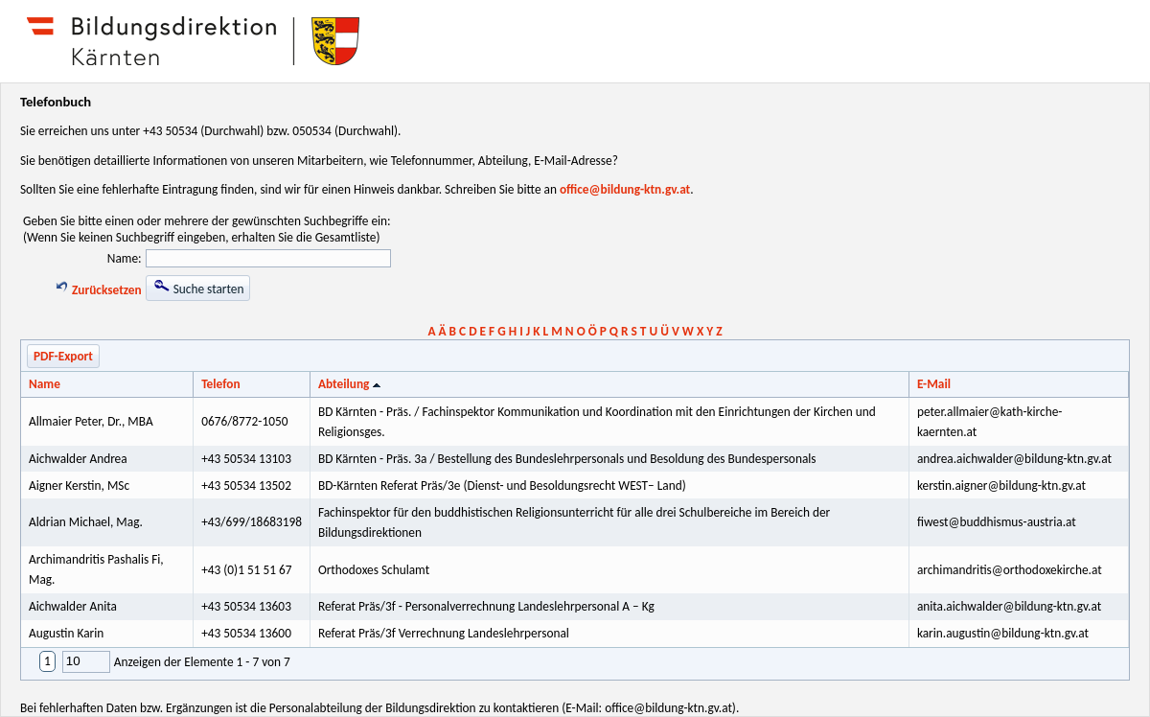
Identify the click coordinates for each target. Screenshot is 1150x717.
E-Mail (934, 384)
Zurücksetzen (98, 290)
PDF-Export (63, 356)
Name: (124, 258)
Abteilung (351, 384)
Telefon (220, 384)
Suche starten (198, 287)
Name (44, 384)
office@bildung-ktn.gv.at (625, 189)
